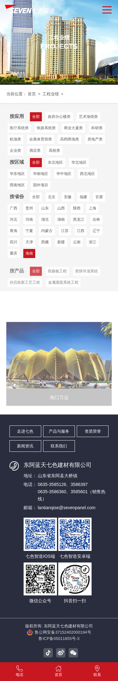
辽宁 (96, 231)
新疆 (61, 242)
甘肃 (99, 197)
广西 (13, 208)
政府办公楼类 (59, 116)
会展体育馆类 (40, 139)
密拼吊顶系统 (86, 276)
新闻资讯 (25, 446)
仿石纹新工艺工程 (25, 288)
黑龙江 (78, 219)
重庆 (13, 253)
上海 (92, 208)
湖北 (45, 219)
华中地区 (63, 174)
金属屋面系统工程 (63, 288)
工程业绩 (50, 94)
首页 (32, 94)
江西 (80, 231)
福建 (83, 197)
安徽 (67, 197)
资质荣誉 (93, 431)
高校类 (54, 150)
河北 (13, 219)
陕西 (77, 208)
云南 (77, 242)
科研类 (97, 128)
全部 (36, 197)
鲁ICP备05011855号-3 (58, 638)
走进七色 (25, 431)
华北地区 (79, 162)
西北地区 (87, 174)
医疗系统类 (19, 128)
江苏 (65, 231)
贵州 (29, 208)
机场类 (15, 139)
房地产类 (95, 139)
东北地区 (55, 162)
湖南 (61, 219)
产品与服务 (59, 431)
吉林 (96, 219)
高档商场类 (69, 139)
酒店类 (35, 150)
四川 (13, 242)
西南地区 (17, 185)
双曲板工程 (57, 276)
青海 (13, 231)
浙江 (92, 242)
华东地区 (17, 174)
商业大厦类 (73, 128)
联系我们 (59, 446)
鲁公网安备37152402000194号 (59, 632)
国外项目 (40, 185)
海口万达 (59, 417)
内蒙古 (47, 231)
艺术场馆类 (88, 116)
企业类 (15, 150)
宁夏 (29, 231)
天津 (29, 242)
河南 (29, 219)
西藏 (45, 242)
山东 (45, 208)
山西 (61, 208)
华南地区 (40, 174)
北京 (51, 197)
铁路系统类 (46, 128)
